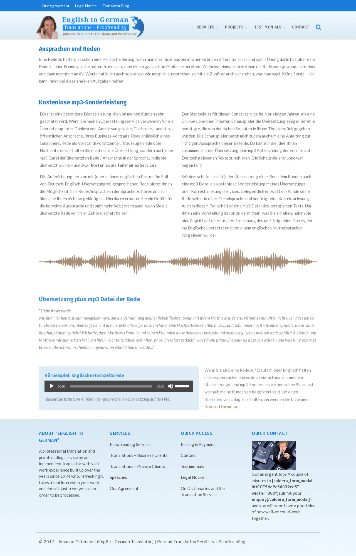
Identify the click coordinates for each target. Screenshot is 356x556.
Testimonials (267, 27)
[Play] (52, 387)
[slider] (111, 387)
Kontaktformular (221, 407)
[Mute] (170, 387)
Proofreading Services (131, 444)
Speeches (118, 477)
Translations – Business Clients (138, 455)
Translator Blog (115, 5)
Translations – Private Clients (137, 466)
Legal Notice (86, 5)
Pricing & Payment (198, 444)
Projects (234, 27)
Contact (300, 27)
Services (205, 27)
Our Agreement (56, 5)
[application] (118, 386)
